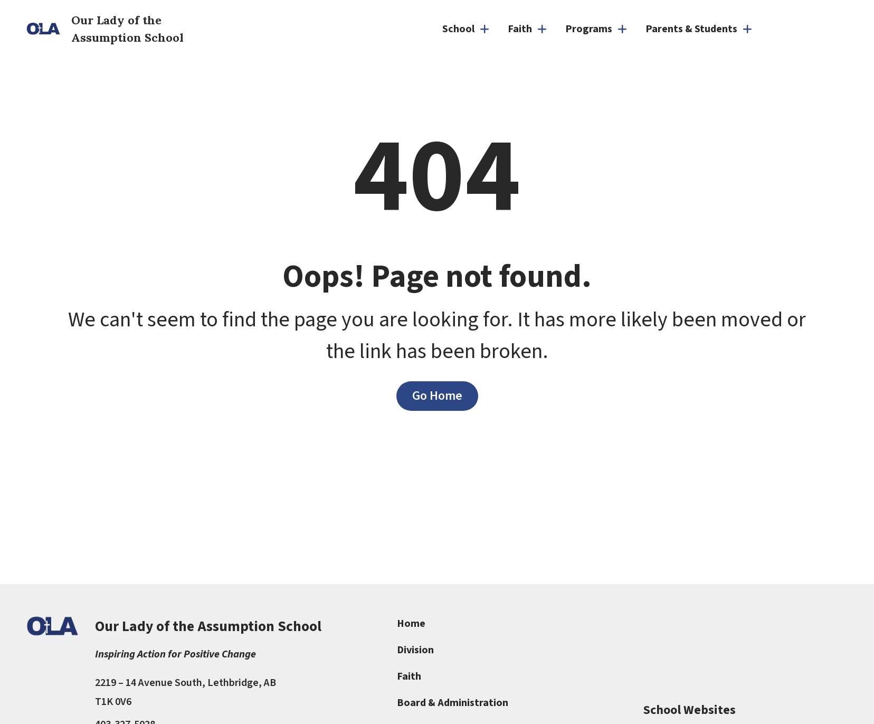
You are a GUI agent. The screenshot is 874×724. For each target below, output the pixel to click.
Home (411, 623)
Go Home (437, 396)
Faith (409, 676)
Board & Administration (452, 702)
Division (415, 650)
